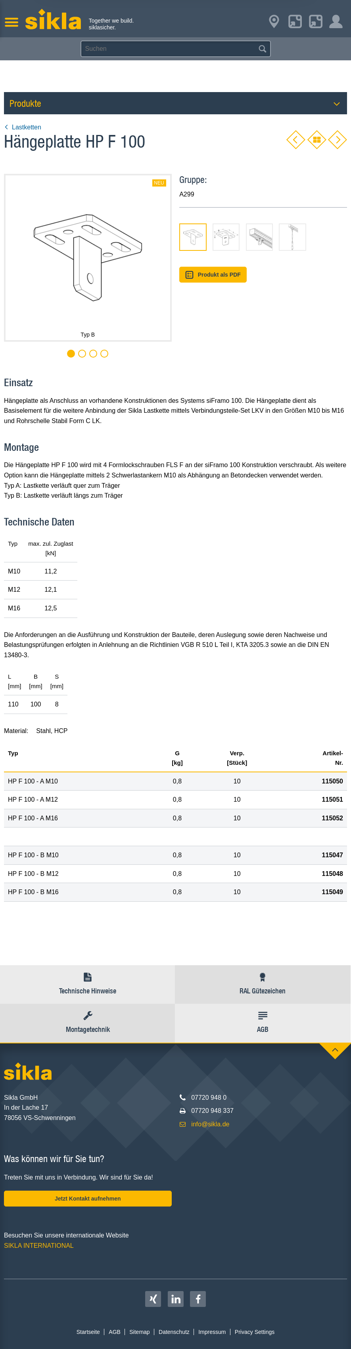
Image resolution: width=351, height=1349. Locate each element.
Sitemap (139, 1332)
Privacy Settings (254, 1332)
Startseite (88, 1332)
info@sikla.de (210, 1124)
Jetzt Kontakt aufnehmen (88, 1198)
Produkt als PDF (213, 275)
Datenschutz (174, 1332)
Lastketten (22, 127)
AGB (115, 1332)
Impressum (212, 1332)
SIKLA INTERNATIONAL (39, 1245)
